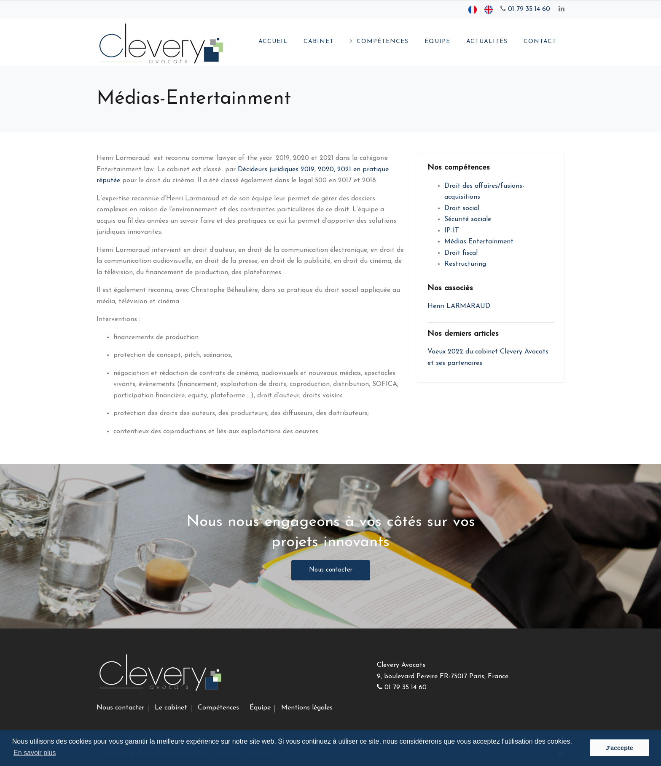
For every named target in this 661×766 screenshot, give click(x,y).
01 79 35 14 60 (525, 9)
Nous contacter (330, 570)
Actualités (487, 41)
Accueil (273, 41)
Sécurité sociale (467, 219)
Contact (540, 41)
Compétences (382, 41)
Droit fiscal (461, 253)
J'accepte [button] (619, 747)
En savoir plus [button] (34, 752)
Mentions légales (307, 707)
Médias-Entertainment (478, 241)
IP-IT (451, 230)
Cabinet (319, 41)
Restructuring (465, 264)
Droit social (461, 208)
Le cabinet (171, 707)
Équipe (437, 41)
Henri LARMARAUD (458, 306)
